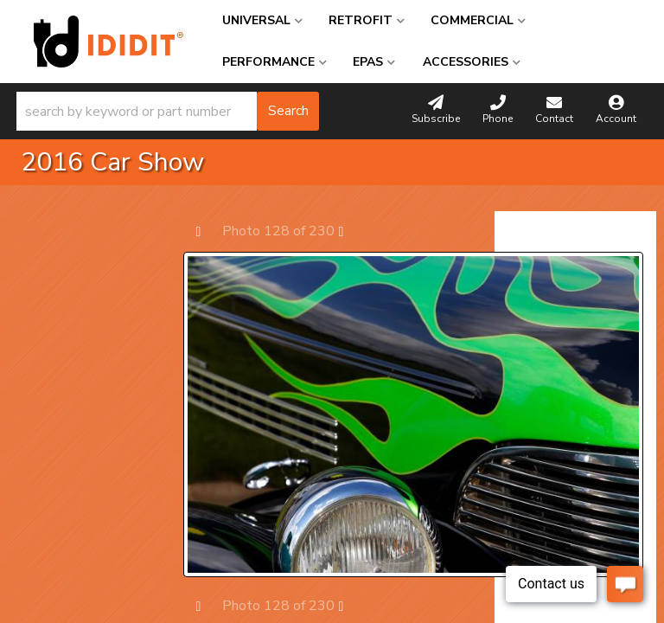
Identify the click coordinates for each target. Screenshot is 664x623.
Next (350, 230)
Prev (207, 230)
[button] (167, 111)
